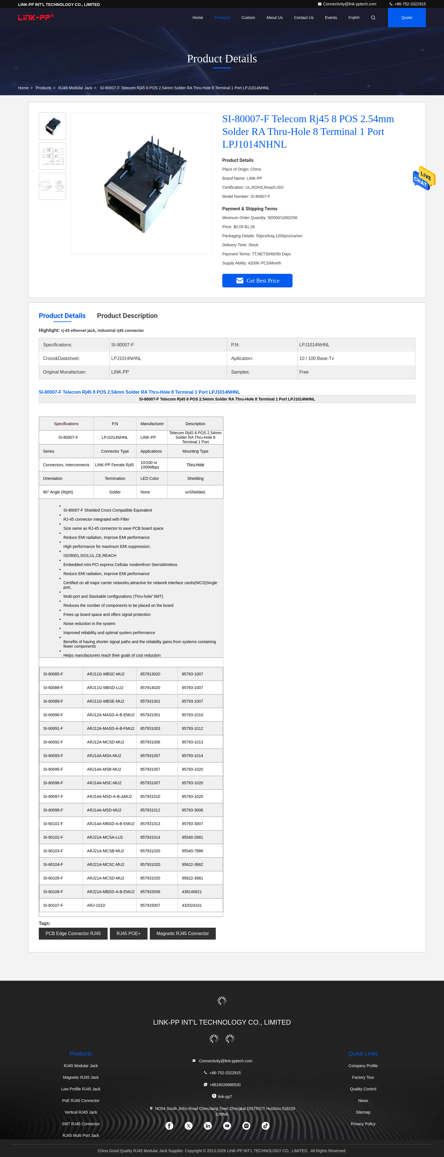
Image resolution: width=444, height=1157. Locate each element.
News (363, 1100)
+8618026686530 (221, 1084)
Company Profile (363, 1065)
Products (222, 17)
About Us (274, 17)
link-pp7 (222, 1096)
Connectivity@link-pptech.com (347, 4)
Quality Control (363, 1089)
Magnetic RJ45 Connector (183, 933)
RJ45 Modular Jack (76, 88)
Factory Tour (363, 1077)
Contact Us (303, 17)
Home (198, 17)
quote (407, 17)
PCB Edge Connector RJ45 (73, 933)
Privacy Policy (363, 1124)
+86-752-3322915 (407, 4)
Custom (248, 17)
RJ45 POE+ (129, 933)
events (331, 17)
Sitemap (363, 1112)
